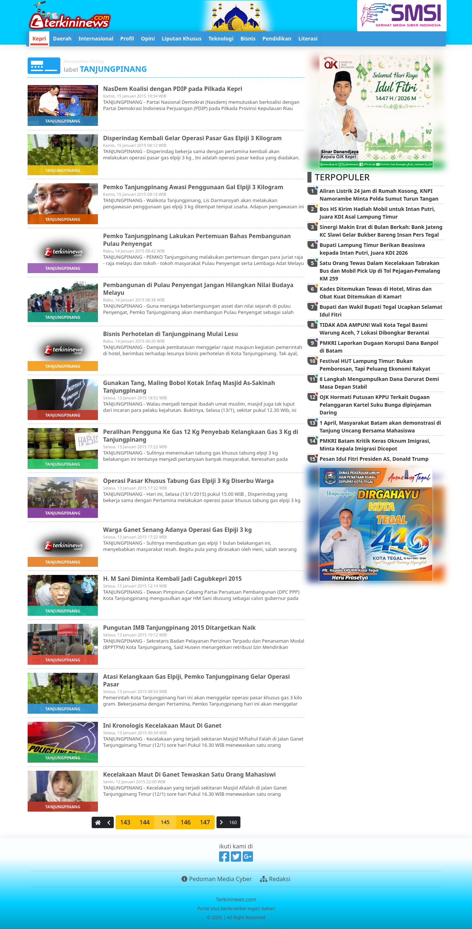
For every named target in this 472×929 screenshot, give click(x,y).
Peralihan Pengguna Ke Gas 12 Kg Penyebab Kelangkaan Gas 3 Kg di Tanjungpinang (202, 436)
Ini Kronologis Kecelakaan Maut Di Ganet (163, 725)
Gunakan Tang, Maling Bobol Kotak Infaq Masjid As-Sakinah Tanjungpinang (190, 387)
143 (125, 822)
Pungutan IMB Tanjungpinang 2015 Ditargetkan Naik (180, 628)
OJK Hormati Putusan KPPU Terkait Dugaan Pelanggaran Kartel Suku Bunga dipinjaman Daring (376, 404)
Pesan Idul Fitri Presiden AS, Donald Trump (374, 458)
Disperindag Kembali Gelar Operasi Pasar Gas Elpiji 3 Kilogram (193, 138)
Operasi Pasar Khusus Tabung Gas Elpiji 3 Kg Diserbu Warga (189, 481)
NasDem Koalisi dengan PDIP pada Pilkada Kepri (173, 89)
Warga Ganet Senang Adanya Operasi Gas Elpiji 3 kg (178, 530)
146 (186, 822)
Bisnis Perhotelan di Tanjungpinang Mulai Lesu (171, 334)
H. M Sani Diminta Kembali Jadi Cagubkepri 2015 (173, 579)
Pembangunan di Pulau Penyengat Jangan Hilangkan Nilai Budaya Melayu (199, 289)
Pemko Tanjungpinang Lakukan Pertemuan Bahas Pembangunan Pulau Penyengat (198, 240)
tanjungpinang (63, 121)
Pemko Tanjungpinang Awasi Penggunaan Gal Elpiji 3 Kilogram (194, 187)
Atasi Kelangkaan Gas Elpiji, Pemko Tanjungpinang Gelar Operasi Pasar (197, 680)
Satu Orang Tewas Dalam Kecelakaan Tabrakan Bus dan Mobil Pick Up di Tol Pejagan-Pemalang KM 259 (380, 270)
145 (165, 822)
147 (205, 822)
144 (144, 822)
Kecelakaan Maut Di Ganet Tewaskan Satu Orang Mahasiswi (190, 774)
